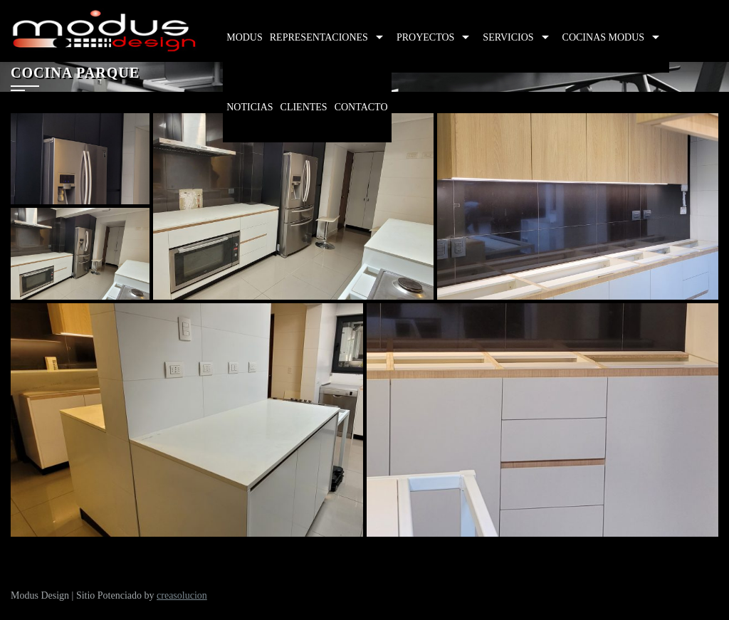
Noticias (249, 107)
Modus (244, 37)
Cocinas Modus (603, 37)
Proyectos (425, 37)
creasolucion (182, 595)
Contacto (361, 107)
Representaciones (319, 37)
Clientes (303, 107)
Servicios (508, 37)
